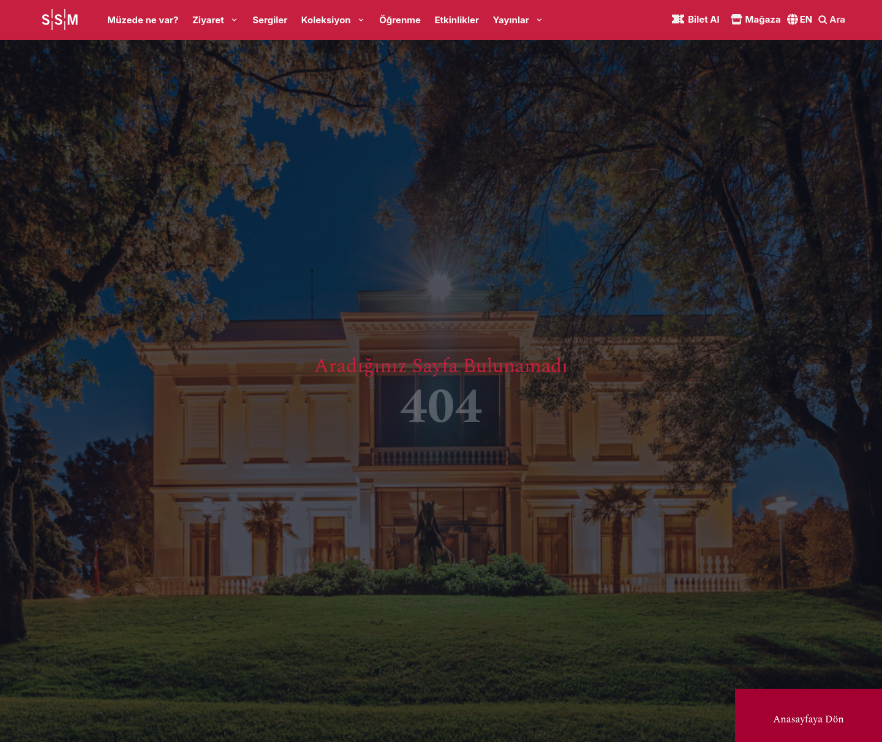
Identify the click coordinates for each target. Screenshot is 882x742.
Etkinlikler (456, 20)
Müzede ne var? (142, 20)
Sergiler (269, 20)
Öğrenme (400, 20)
